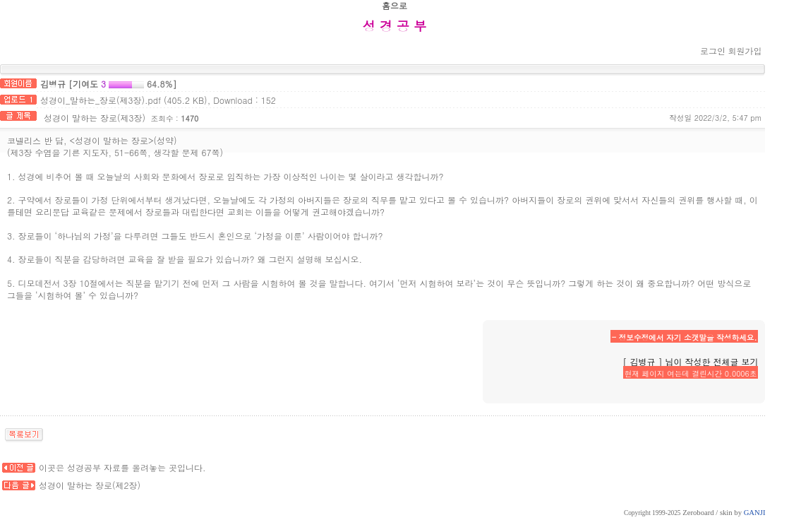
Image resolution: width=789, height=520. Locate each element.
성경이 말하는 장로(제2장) (89, 485)
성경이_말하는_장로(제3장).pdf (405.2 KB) (123, 100)
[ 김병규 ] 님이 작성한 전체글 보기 (690, 361)
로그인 (712, 51)
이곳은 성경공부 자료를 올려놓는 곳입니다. (122, 467)
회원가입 (744, 51)
